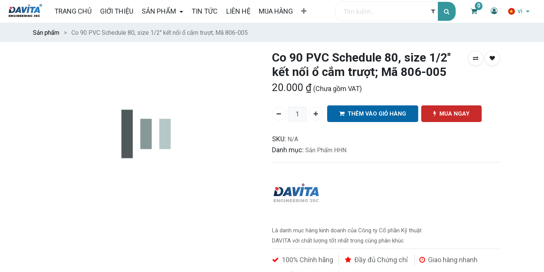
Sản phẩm (46, 32)
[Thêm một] (316, 114)
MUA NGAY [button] (451, 114)
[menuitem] (73, 11)
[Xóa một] (279, 114)
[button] (304, 11)
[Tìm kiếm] (447, 11)
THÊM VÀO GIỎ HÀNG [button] (372, 114)
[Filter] (433, 11)
